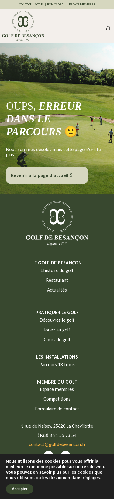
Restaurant (57, 280)
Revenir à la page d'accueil (39, 175)
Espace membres (57, 389)
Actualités (57, 290)
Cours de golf (57, 339)
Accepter (19, 489)
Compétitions (57, 399)
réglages (91, 477)
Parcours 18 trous (57, 364)
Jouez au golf (57, 330)
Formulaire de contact (57, 409)
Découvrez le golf (57, 320)
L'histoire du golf (57, 270)
